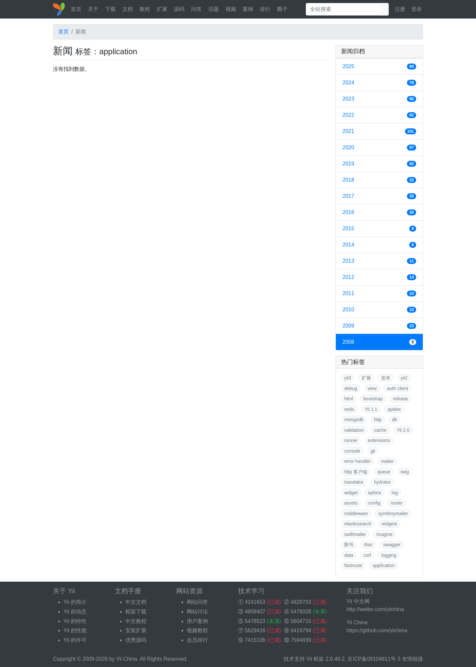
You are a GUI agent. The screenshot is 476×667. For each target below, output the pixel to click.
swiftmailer (355, 534)
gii (373, 451)
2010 (379, 310)
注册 (400, 9)
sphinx (374, 492)
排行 (265, 9)
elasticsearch (357, 523)
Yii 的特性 (75, 621)
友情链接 (412, 659)
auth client (397, 388)
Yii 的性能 (75, 630)
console (352, 451)
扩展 (162, 9)
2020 (379, 148)
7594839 (301, 640)
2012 (379, 277)
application (384, 565)
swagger (392, 544)
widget (350, 492)
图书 (348, 544)
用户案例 (197, 621)
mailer (387, 461)
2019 (379, 164)
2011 (379, 293)
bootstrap (372, 398)
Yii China (126, 659)
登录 (416, 9)
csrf (367, 555)
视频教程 (197, 630)
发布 (385, 377)
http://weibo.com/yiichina (375, 609)
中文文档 (135, 602)
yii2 (404, 377)
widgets (389, 523)
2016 (379, 212)
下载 (110, 9)
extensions (379, 440)
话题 (213, 9)
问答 (196, 9)
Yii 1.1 (371, 409)
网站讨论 (197, 611)
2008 (379, 342)
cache (380, 430)
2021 (379, 131)
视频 (230, 9)
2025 (379, 66)
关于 (93, 9)
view (372, 388)
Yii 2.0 (403, 430)
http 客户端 (355, 471)
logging (388, 555)
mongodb (353, 419)
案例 (248, 9)
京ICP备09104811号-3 (373, 659)
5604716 (301, 621)
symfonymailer (393, 513)
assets (350, 503)
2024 (379, 83)
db (394, 419)
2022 (379, 115)
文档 (127, 9)
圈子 (282, 9)
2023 (379, 99)
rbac (368, 544)
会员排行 (197, 640)
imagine (385, 534)
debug (350, 388)
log (395, 492)
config (374, 503)
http (377, 419)
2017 (379, 196)
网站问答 (197, 602)
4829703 (301, 602)
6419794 (301, 630)
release (400, 398)
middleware (356, 513)
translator (353, 482)
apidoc (394, 409)
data (348, 555)
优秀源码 (135, 640)
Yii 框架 (315, 659)
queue (383, 471)
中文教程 (135, 621)
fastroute (353, 565)
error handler (357, 461)
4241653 (255, 602)
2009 (379, 326)
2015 (379, 229)
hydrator (382, 482)
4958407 (255, 611)
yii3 (347, 377)
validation (354, 430)
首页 (76, 9)
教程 (144, 9)
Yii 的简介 (75, 602)
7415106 (255, 640)
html (348, 398)
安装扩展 (135, 630)
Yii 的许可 (75, 640)
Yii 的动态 (75, 611)
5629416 (255, 630)
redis (349, 409)
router (397, 503)
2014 (379, 245)
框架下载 (135, 611)
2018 (379, 180)
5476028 (301, 611)
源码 (179, 9)
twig (405, 471)
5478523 (255, 621)
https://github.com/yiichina (376, 630)
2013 (379, 261)
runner (350, 440)
